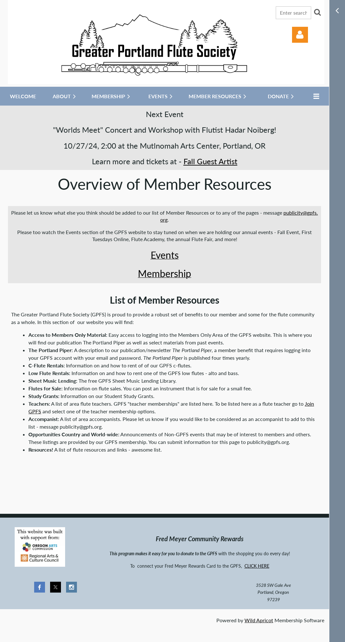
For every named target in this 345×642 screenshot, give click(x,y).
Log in (300, 35)
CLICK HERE (256, 566)
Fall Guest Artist (210, 161)
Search (317, 12)
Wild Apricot (258, 620)
